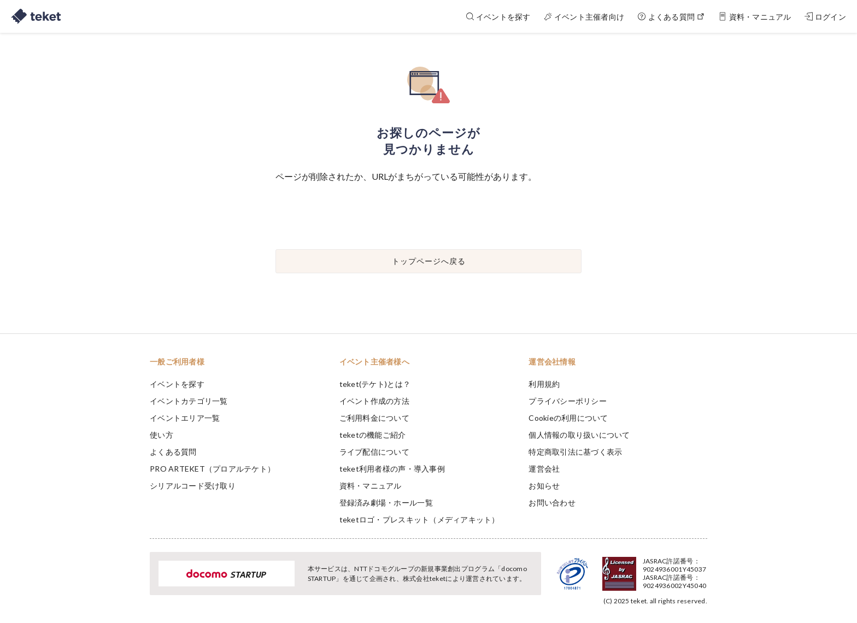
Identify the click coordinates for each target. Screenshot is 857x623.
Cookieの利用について (568, 417)
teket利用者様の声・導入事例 (392, 468)
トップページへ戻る (429, 261)
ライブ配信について (374, 451)
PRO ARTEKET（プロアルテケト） (212, 468)
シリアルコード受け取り (193, 485)
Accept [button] (701, 568)
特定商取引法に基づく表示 (575, 451)
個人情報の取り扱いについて (579, 434)
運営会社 (544, 468)
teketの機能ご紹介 (372, 434)
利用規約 (544, 384)
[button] (132, 582)
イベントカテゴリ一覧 (189, 400)
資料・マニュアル (370, 485)
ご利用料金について (374, 417)
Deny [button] (645, 569)
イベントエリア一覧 (185, 417)
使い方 (161, 434)
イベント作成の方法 (374, 400)
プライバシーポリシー (568, 400)
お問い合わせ (552, 502)
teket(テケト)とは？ (374, 384)
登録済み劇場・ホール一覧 (386, 502)
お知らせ (544, 485)
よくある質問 (173, 451)
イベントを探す (177, 384)
